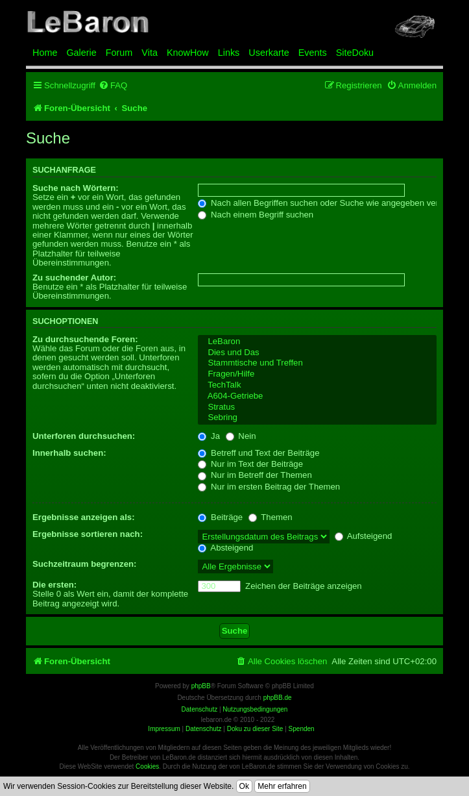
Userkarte (268, 52)
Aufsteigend (363, 536)
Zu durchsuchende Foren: (85, 339)
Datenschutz (204, 728)
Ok (244, 786)
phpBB (201, 686)
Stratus (317, 407)
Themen (270, 517)
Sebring (317, 417)
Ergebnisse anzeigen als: (83, 517)
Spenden (302, 728)
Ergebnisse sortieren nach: (87, 534)
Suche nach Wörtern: (75, 188)
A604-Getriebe (317, 396)
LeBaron (317, 341)
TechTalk (317, 385)
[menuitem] (113, 85)
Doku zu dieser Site (255, 728)
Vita (149, 52)
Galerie (81, 52)
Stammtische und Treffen (317, 363)
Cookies (147, 766)
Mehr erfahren (282, 786)
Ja (209, 436)
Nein (241, 436)
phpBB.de (277, 697)
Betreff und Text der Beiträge (258, 453)
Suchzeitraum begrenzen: (84, 564)
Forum (119, 52)
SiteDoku (355, 52)
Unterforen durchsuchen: (83, 436)
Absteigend (225, 548)
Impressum (164, 728)
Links (229, 52)
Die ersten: (54, 585)
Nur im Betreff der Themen (254, 475)
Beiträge (220, 517)
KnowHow (188, 52)
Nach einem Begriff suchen (255, 214)
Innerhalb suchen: (69, 453)
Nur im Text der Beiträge (250, 464)
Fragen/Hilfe (317, 374)
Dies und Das (317, 352)
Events (312, 52)
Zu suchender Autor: (74, 277)
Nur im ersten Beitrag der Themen (269, 486)
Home (44, 52)
